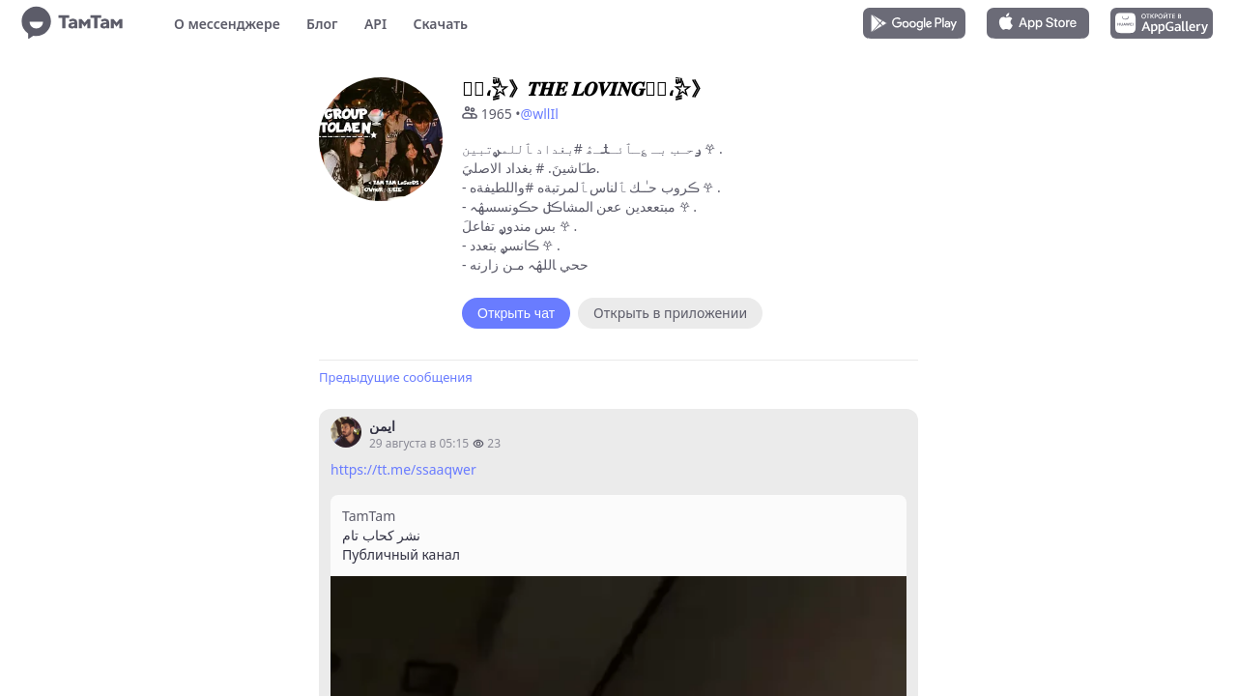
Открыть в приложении (670, 313)
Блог (321, 23)
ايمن (382, 426)
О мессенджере (227, 23)
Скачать (440, 23)
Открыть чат (516, 313)
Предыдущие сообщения (396, 377)
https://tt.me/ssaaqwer (403, 469)
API (375, 23)
